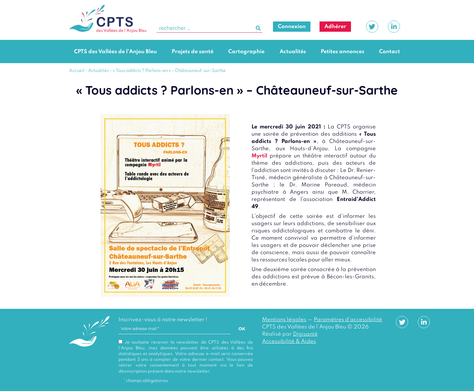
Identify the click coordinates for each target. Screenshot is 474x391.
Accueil (76, 71)
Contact (389, 51)
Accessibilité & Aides (289, 341)
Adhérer (335, 26)
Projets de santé (192, 51)
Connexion (292, 26)
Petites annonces (342, 51)
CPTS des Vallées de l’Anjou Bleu (115, 51)
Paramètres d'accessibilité (348, 319)
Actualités (293, 51)
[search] (209, 28)
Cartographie (246, 51)
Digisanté (305, 334)
